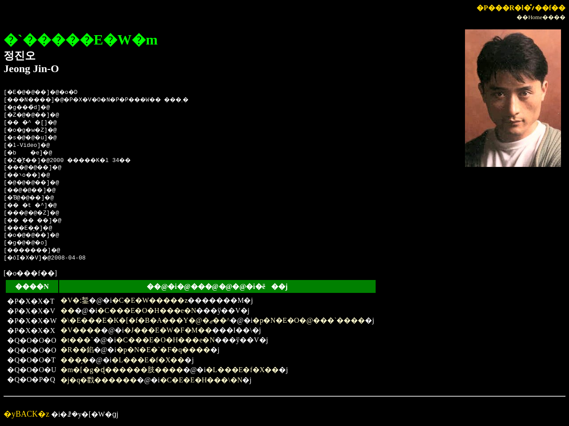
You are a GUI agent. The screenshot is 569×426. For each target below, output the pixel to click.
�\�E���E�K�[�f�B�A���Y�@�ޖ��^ (145, 320)
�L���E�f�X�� (148, 360)
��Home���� (541, 17)
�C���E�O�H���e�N (146, 310)
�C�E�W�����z (150, 300)
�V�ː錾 (74, 300)
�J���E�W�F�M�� (168, 330)
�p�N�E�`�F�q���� (163, 349)
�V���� (80, 330)
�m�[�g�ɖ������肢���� (121, 369)
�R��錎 (77, 349)
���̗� (74, 360)
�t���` (76, 340)
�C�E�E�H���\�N (201, 380)
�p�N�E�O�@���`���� (308, 320)
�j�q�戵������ (98, 380)
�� (67, 310)
